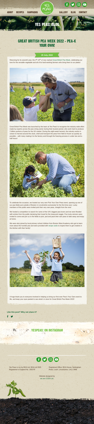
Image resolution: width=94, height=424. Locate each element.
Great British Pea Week (61, 60)
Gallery (63, 12)
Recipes (20, 12)
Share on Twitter (12, 316)
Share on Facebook (9, 316)
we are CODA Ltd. (47, 378)
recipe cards (53, 226)
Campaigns (32, 12)
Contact (83, 12)
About (10, 12)
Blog (73, 12)
